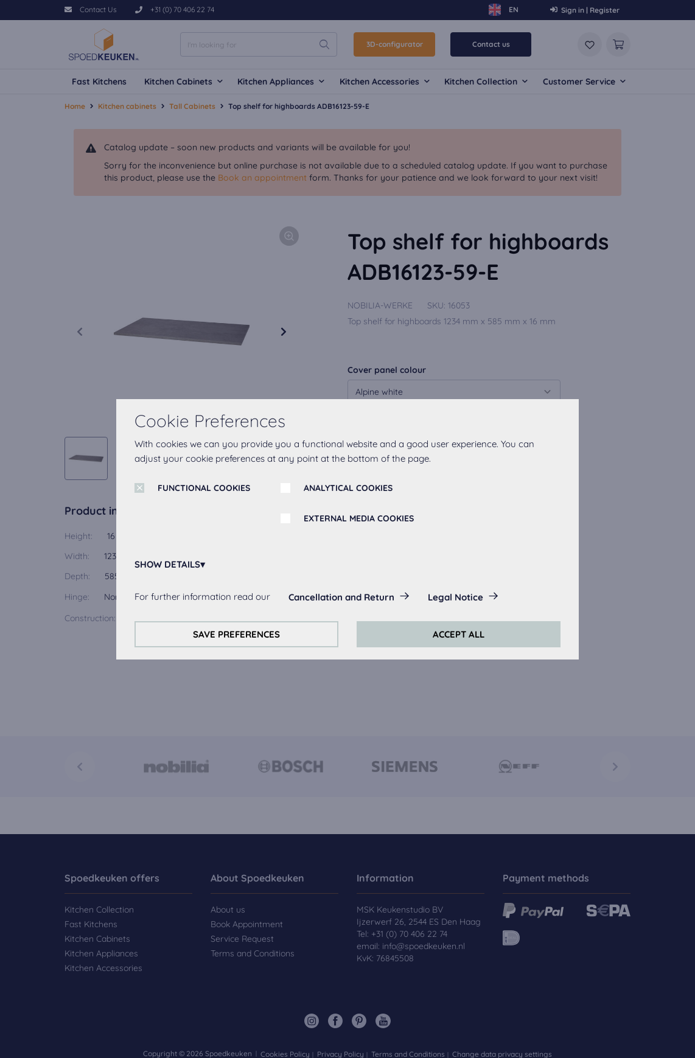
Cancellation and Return (341, 597)
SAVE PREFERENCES (236, 634)
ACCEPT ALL (458, 634)
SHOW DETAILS (167, 564)
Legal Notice (455, 597)
